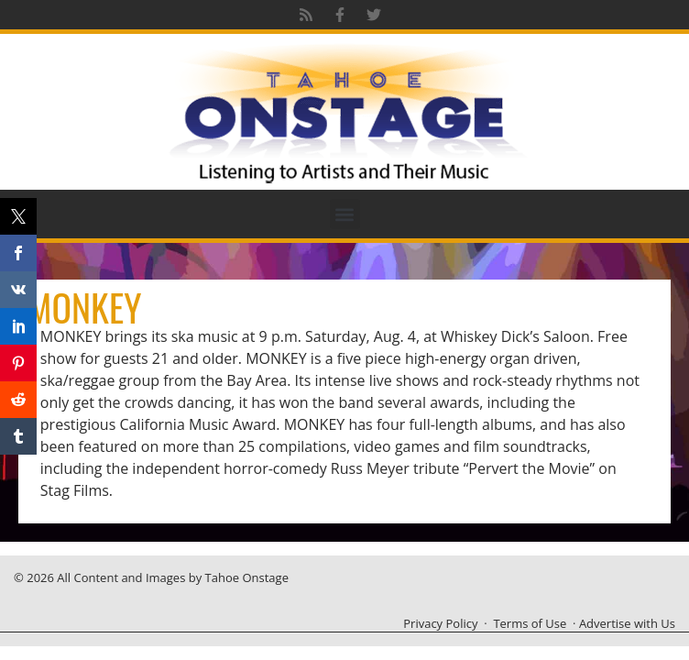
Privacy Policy (440, 623)
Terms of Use (529, 623)
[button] (345, 214)
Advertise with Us (627, 623)
